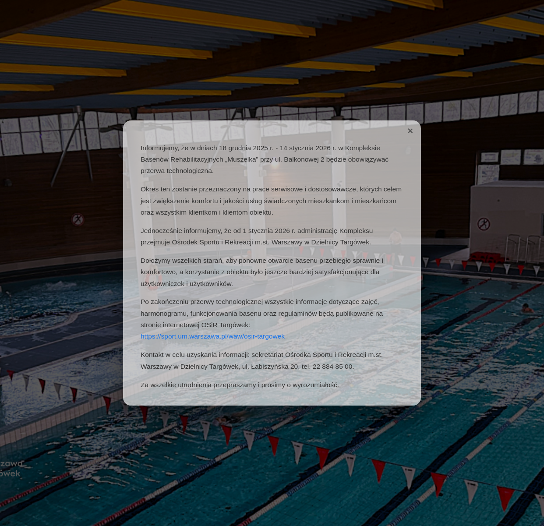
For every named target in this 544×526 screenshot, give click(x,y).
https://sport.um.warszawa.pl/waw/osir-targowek (213, 336)
